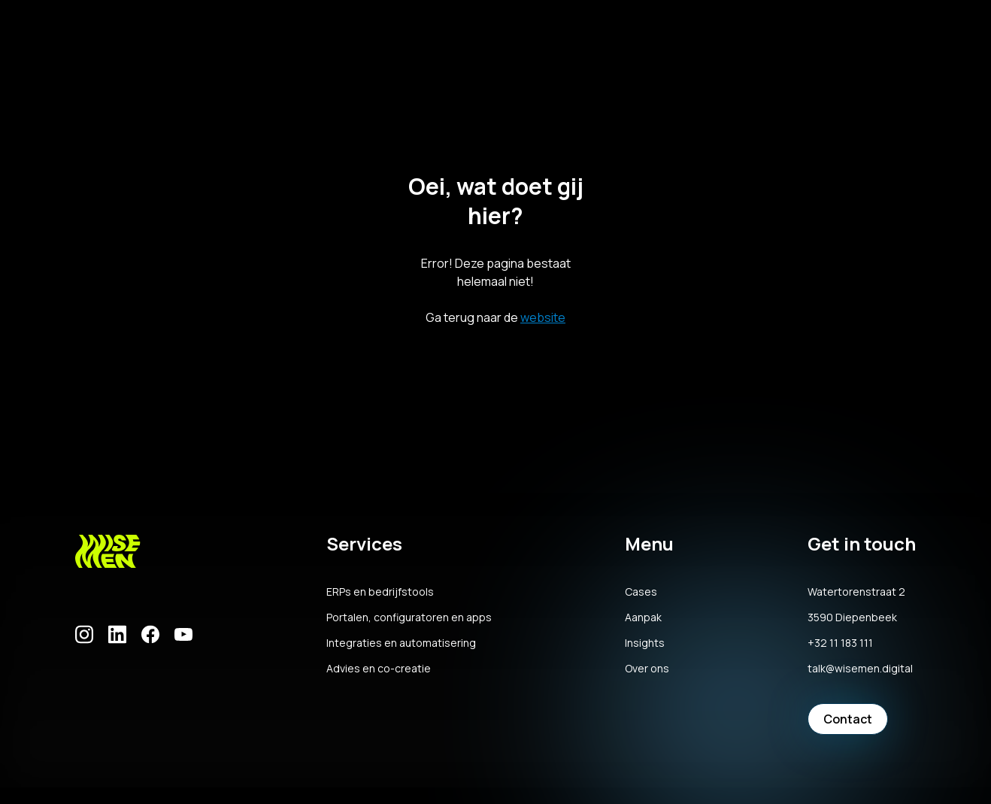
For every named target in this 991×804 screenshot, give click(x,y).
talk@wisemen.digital (860, 669)
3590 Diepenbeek (852, 617)
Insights (645, 643)
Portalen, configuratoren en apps (409, 617)
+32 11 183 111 (840, 643)
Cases (641, 592)
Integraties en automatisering (401, 643)
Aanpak (643, 617)
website (542, 317)
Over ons (647, 669)
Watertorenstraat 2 (856, 592)
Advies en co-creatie (378, 669)
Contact (847, 719)
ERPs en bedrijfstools (380, 592)
